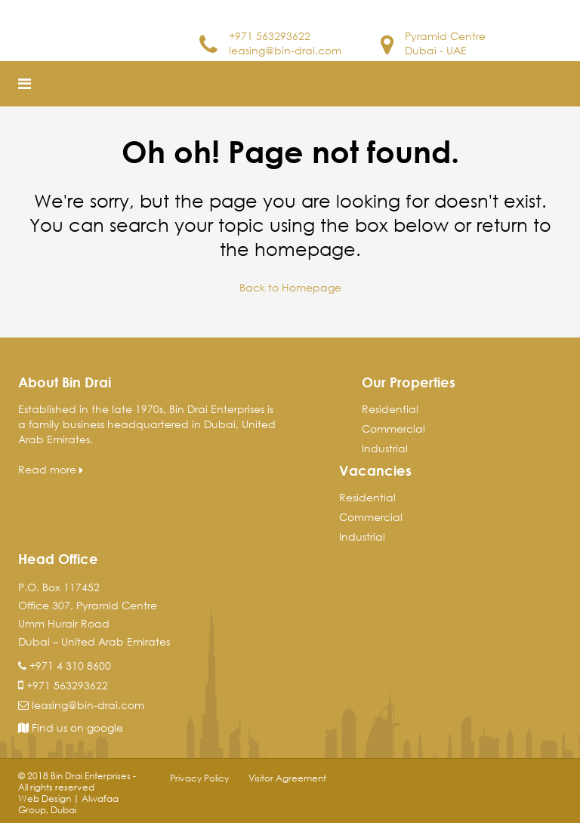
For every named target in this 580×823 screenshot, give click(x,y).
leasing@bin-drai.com (285, 50)
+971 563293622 (269, 36)
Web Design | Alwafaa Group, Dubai (68, 804)
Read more (50, 469)
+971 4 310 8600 (70, 665)
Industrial (385, 448)
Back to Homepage (290, 287)
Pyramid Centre (445, 36)
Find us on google (70, 727)
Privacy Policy (199, 778)
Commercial (393, 428)
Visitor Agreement (287, 778)
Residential (390, 409)
